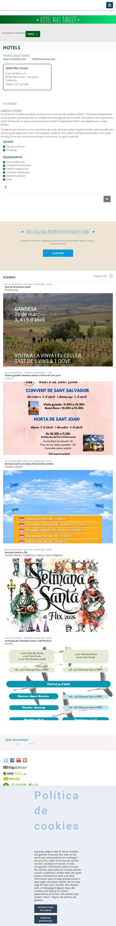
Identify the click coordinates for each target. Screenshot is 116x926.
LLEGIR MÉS (58, 253)
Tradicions (29, 555)
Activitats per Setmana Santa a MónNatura (28, 640)
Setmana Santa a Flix (16, 552)
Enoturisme (11, 290)
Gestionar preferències (45, 919)
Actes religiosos (54, 555)
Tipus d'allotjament (18, 33)
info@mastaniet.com (43, 59)
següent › (111, 276)
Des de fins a (28, 284)
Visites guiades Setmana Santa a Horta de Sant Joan (33, 375)
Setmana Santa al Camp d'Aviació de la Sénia (29, 463)
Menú (109, 5)
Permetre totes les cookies (46, 909)
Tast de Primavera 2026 (17, 287)
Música (18, 555)
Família (9, 466)
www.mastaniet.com (14, 59)
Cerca (30, 33)
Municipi (6, 33)
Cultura (9, 378)
